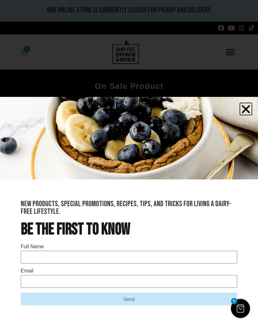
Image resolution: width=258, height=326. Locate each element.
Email (27, 270)
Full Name (32, 246)
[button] (246, 109)
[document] (129, 163)
